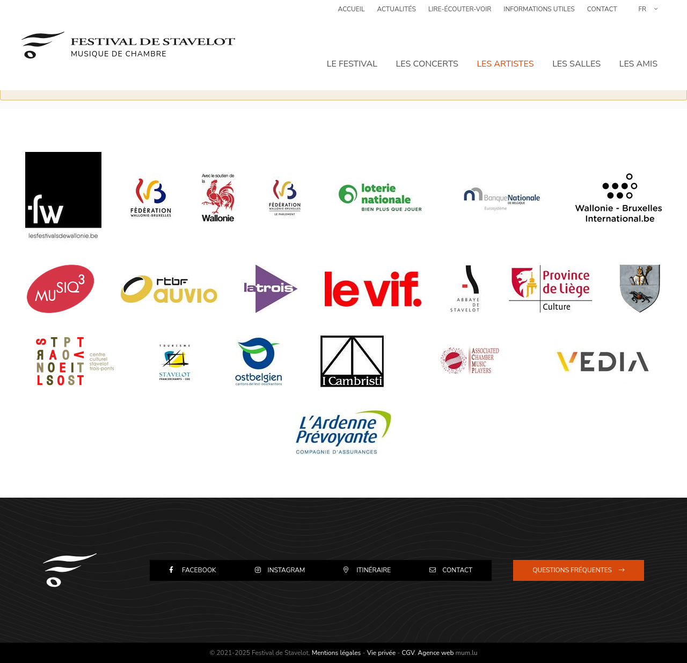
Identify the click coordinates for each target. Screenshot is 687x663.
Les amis (638, 51)
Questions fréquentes (572, 570)
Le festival (353, 51)
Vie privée (381, 653)
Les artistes (506, 51)
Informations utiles (538, 13)
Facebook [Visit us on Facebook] (199, 570)
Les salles (577, 51)
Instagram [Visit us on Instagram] (286, 570)
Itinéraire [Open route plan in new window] (373, 570)
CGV (407, 653)
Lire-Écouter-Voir (459, 13)
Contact (602, 13)
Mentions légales (336, 653)
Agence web (436, 653)
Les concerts (428, 51)
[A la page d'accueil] (128, 37)
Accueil (351, 13)
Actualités (396, 13)
